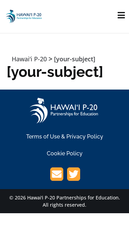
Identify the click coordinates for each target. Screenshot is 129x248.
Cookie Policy (65, 153)
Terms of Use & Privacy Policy (64, 136)
